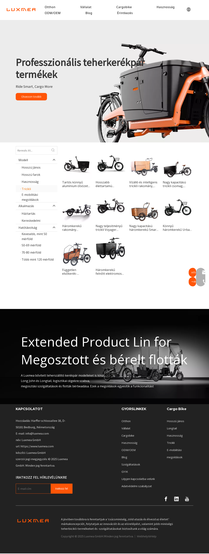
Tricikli (171, 443)
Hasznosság (166, 7)
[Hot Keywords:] (53, 151)
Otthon (50, 7)
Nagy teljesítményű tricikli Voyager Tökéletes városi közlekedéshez (109, 228)
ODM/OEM (53, 13)
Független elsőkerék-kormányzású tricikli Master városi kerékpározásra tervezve (76, 272)
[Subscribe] (62, 489)
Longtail (172, 429)
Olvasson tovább (31, 97)
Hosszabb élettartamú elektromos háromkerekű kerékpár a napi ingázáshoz (107, 184)
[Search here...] (32, 151)
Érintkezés (125, 13)
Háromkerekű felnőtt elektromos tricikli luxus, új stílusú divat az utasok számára (109, 272)
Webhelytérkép (146, 537)
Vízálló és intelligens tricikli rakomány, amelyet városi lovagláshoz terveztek (143, 184)
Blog (89, 13)
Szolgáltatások (131, 465)
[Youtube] (187, 499)
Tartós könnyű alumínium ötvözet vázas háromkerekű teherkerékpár (76, 184)
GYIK (125, 472)
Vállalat (86, 7)
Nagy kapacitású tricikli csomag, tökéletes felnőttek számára (176, 184)
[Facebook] (165, 499)
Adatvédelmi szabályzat (137, 486)
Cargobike (124, 7)
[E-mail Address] (32, 489)
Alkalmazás (37, 206)
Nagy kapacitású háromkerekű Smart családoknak (143, 228)
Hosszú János (175, 421)
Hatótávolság (37, 228)
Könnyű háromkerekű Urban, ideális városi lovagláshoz (177, 228)
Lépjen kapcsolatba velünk (138, 479)
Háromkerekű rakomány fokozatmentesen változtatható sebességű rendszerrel (74, 228)
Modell (37, 160)
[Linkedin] (176, 499)
